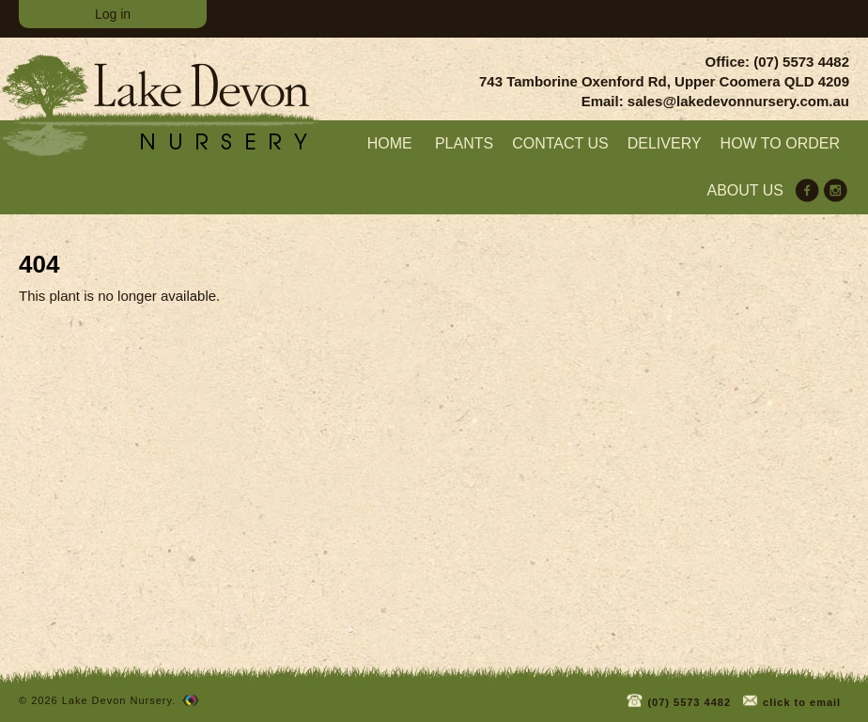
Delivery (665, 143)
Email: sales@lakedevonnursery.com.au (715, 101)
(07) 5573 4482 (678, 698)
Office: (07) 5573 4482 (777, 62)
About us (745, 190)
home (389, 143)
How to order (780, 143)
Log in (113, 14)
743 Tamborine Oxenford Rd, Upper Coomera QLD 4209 (664, 81)
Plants (464, 143)
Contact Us (560, 143)
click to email (790, 698)
